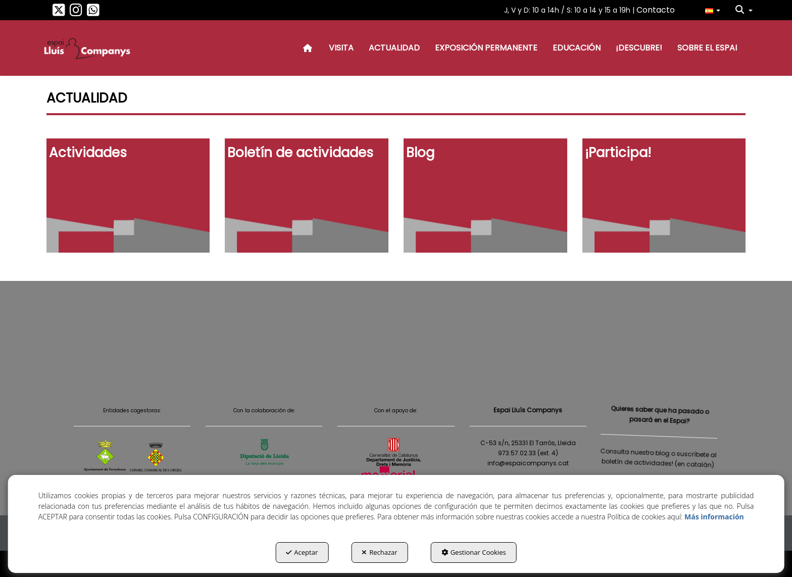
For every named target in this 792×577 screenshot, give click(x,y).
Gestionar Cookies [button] (473, 552)
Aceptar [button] (302, 552)
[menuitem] (713, 10)
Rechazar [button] (379, 552)
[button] (59, 13)
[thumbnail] (128, 195)
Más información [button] (714, 516)
